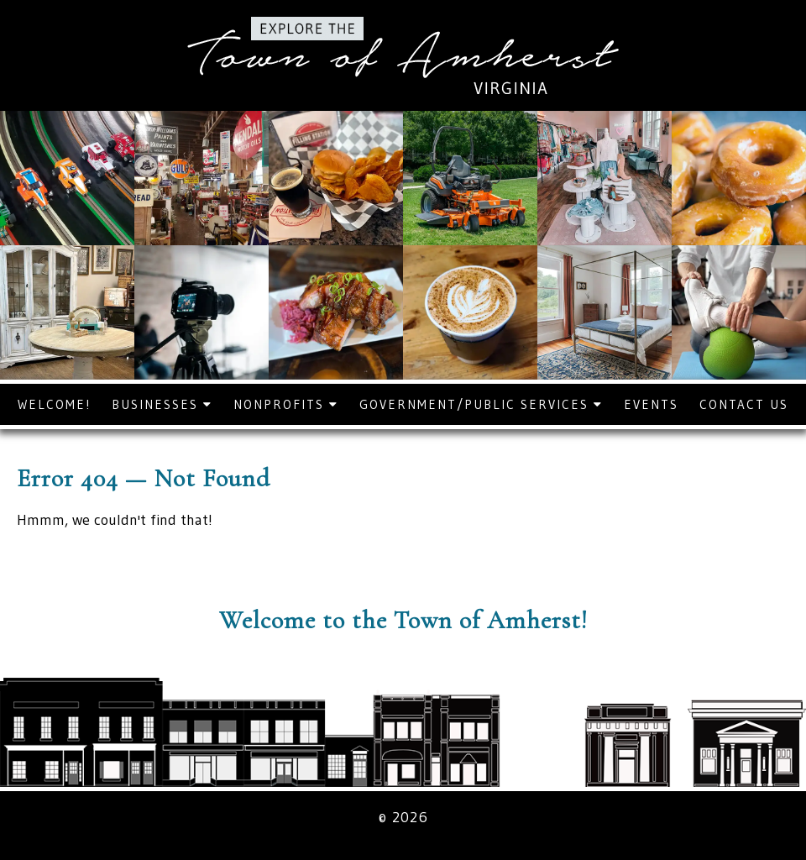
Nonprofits (285, 404)
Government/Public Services (481, 404)
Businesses (162, 404)
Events (651, 404)
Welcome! (54, 404)
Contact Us (743, 404)
